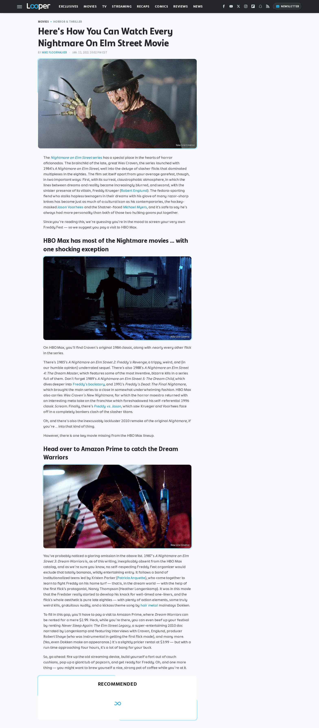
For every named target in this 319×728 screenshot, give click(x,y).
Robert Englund (134, 190)
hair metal (149, 605)
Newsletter (287, 6)
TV (104, 6)
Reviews (180, 6)
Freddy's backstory (89, 384)
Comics (161, 6)
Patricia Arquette (131, 577)
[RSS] (268, 7)
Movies (90, 6)
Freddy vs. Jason (107, 406)
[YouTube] (231, 7)
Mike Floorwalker (54, 52)
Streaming (122, 6)
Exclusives (68, 6)
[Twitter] (238, 7)
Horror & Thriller (67, 21)
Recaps (143, 6)
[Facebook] (224, 7)
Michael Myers (135, 207)
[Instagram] (246, 7)
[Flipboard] (253, 7)
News (198, 6)
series (76, 157)
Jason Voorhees (70, 207)
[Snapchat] (260, 7)
